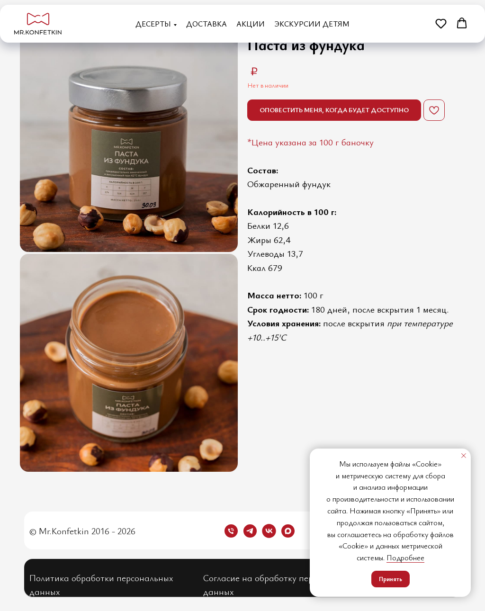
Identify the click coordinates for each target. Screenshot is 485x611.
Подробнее (405, 557)
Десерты (153, 23)
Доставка (206, 23)
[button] (441, 23)
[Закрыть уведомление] (463, 455)
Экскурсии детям (312, 23)
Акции (250, 23)
